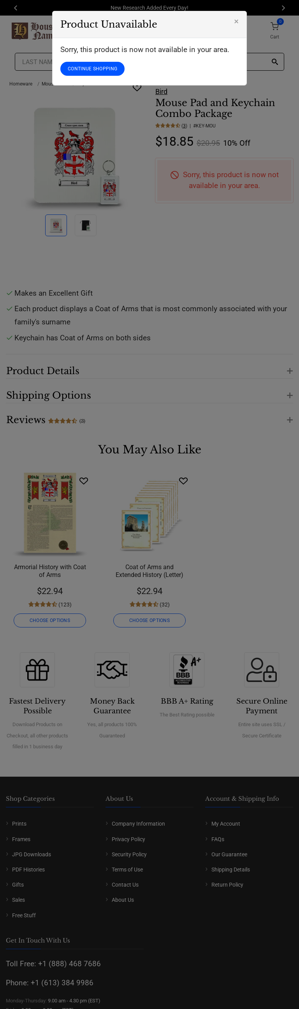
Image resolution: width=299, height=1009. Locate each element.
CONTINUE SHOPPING (92, 68)
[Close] (236, 21)
